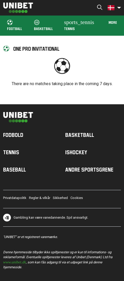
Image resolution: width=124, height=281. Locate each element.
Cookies (76, 198)
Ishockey (76, 152)
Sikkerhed (60, 198)
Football (14, 25)
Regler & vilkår (39, 198)
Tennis (79, 25)
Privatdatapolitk (14, 198)
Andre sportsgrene (89, 169)
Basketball (43, 25)
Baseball (14, 169)
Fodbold (13, 135)
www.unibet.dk (14, 262)
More (112, 22)
